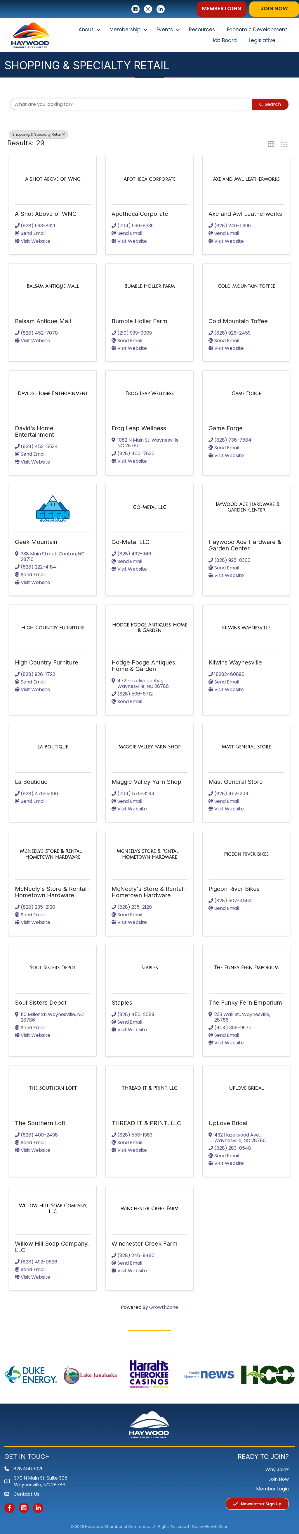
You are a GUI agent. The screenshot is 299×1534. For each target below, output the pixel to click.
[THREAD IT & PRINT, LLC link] (149, 1088)
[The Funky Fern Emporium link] (246, 968)
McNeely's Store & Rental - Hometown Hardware (53, 892)
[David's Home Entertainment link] (53, 394)
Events (165, 29)
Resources (202, 29)
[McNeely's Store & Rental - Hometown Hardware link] (53, 854)
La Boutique (31, 781)
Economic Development (257, 29)
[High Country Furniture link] (52, 628)
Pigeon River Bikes (234, 888)
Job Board (224, 40)
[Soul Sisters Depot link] (52, 968)
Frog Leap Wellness (139, 428)
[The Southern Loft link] (53, 1088)
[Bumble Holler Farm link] (149, 286)
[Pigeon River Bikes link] (246, 854)
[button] (221, 9)
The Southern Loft (40, 1123)
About (86, 29)
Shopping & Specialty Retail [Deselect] (38, 134)
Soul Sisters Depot (41, 1002)
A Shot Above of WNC (46, 213)
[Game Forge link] (246, 394)
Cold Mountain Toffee (238, 321)
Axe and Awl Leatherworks (245, 213)
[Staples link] (149, 968)
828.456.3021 (27, 1468)
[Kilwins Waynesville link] (246, 628)
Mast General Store (235, 781)
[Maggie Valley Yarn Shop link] (150, 747)
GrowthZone (163, 1307)
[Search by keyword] (131, 104)
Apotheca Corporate (140, 213)
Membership (124, 29)
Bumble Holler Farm (139, 321)
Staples (122, 1002)
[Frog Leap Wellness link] (149, 394)
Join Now (278, 1479)
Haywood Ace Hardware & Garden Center (244, 545)
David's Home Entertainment (34, 431)
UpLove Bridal (227, 1123)
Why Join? (277, 1469)
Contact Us (26, 1494)
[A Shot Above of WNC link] (53, 179)
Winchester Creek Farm (145, 1243)
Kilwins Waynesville (235, 662)
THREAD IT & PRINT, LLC (146, 1123)
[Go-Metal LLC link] (149, 507)
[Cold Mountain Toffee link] (246, 286)
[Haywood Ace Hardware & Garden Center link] (246, 507)
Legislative (262, 40)
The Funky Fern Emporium (245, 1002)
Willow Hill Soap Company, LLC (52, 1247)
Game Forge (225, 428)
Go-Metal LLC (131, 541)
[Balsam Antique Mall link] (53, 286)
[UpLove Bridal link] (246, 1088)
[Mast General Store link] (246, 747)
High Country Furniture (46, 662)
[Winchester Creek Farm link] (149, 1209)
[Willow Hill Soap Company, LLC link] (53, 1208)
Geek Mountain (36, 541)
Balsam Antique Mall (43, 321)
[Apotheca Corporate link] (149, 179)
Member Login (272, 1488)
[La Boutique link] (52, 747)
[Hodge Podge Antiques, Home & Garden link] (149, 627)
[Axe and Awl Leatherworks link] (246, 179)
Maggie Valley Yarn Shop (146, 781)
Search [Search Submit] (270, 104)
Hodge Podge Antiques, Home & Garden (144, 665)
